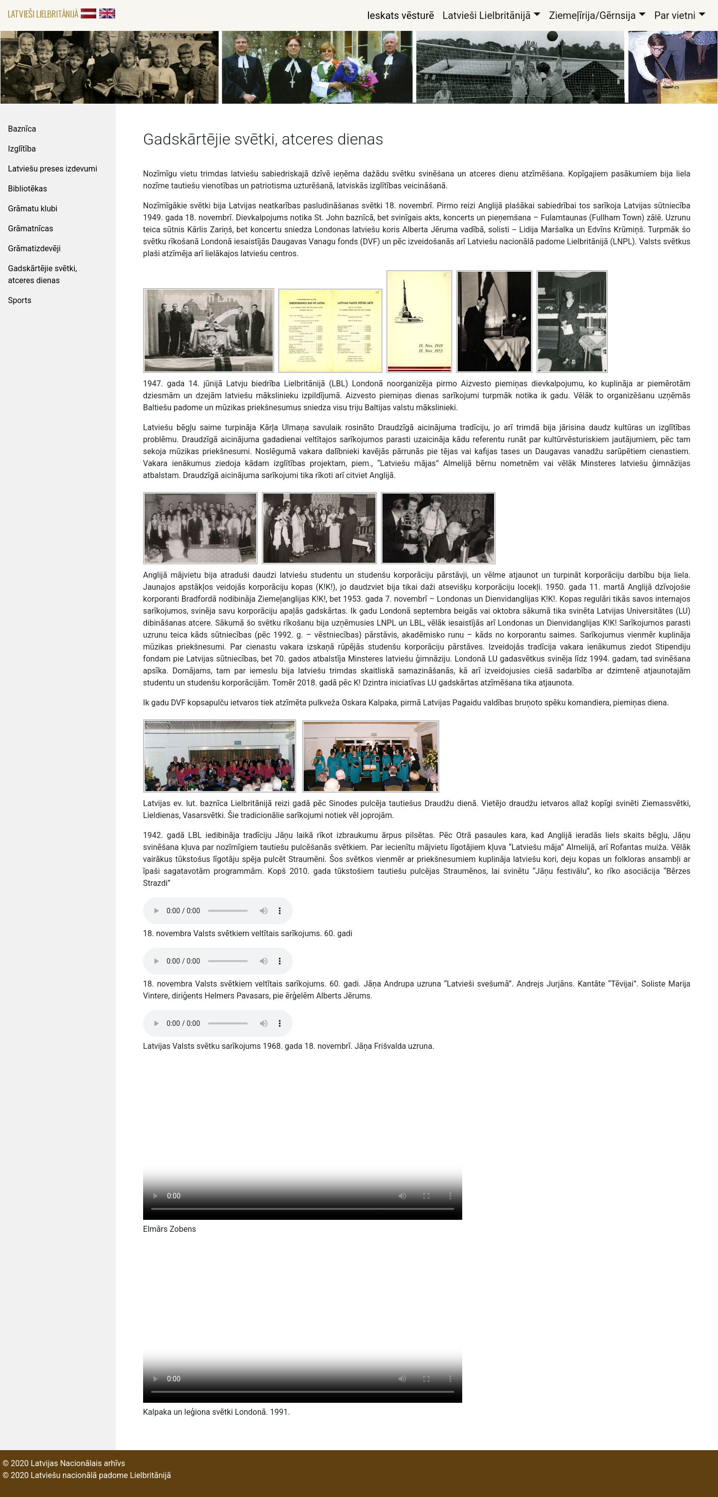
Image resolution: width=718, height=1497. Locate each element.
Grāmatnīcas (30, 228)
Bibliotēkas (27, 188)
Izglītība (22, 149)
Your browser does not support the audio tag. (218, 910)
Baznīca (22, 129)
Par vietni (675, 15)
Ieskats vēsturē (400, 15)
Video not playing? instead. (302, 1140)
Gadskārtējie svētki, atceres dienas (42, 274)
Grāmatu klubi (32, 208)
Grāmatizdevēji (34, 248)
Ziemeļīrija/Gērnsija (592, 15)
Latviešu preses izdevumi (52, 168)
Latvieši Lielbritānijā (43, 13)
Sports (19, 300)
